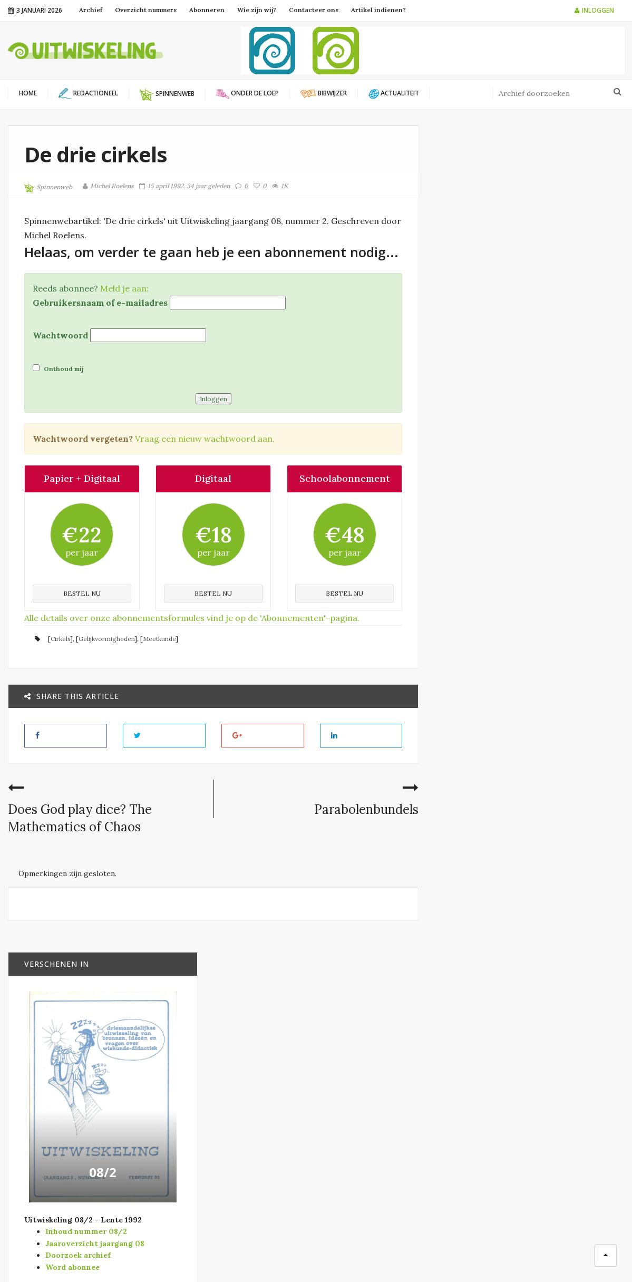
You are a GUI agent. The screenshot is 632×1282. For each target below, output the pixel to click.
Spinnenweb (48, 187)
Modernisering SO (371, 1101)
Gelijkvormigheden (106, 638)
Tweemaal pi (535, 617)
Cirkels (60, 638)
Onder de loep (364, 1118)
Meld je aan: (124, 288)
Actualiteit (359, 1067)
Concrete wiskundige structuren (552, 691)
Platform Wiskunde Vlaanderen (241, 1067)
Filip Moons (406, 1255)
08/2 (529, 433)
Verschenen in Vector (379, 1169)
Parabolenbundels (367, 809)
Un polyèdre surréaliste (534, 864)
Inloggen (594, 10)
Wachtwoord (60, 334)
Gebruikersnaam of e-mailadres (100, 302)
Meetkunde (159, 638)
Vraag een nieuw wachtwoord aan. (205, 438)
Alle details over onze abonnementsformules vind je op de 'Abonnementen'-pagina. (191, 617)
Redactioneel (363, 1135)
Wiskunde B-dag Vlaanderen (236, 1114)
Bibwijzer (532, 631)
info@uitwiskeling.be (44, 1150)
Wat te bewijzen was (552, 928)
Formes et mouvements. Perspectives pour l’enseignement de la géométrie (552, 778)
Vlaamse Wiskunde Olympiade (239, 1103)
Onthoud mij (58, 368)
